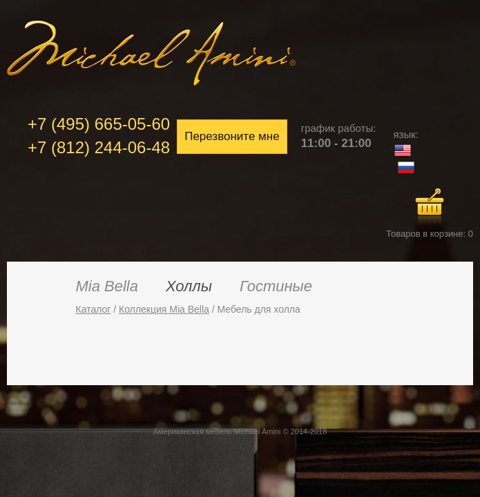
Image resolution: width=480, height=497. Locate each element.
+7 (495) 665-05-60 (99, 124)
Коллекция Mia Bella (164, 309)
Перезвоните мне (232, 136)
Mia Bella (107, 286)
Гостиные (276, 286)
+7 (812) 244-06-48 (99, 147)
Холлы (189, 286)
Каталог (93, 309)
